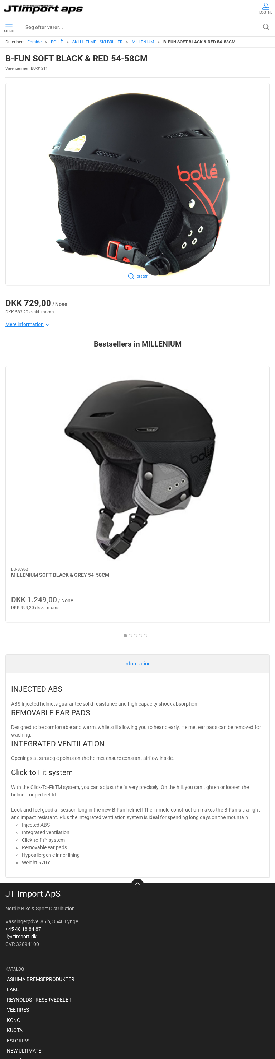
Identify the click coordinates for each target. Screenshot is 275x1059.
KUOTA (15, 909)
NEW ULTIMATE (24, 929)
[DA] (44, 9)
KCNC (13, 898)
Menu (9, 27)
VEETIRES (18, 888)
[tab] (133, 500)
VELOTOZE (19, 970)
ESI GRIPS (18, 919)
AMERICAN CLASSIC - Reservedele (45, 960)
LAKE (13, 868)
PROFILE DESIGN (26, 950)
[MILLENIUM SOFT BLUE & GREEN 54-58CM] (137, 399)
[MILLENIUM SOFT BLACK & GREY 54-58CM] (47, 399)
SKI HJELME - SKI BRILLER (97, 42)
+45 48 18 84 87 (23, 807)
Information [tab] (137, 542)
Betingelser (19, 1011)
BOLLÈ (57, 42)
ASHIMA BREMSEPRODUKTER (40, 857)
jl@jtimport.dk (21, 815)
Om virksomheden (27, 1001)
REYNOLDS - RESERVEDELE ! (39, 878)
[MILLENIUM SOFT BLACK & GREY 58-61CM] (227, 399)
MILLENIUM (143, 42)
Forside (34, 42)
